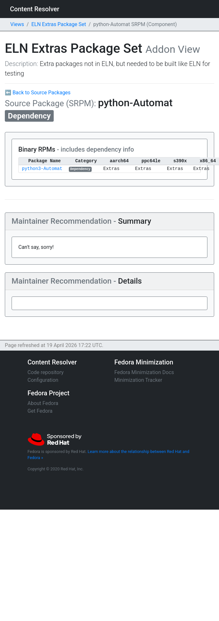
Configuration (43, 380)
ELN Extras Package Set (58, 24)
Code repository (46, 372)
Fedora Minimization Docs (144, 372)
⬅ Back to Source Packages (37, 92)
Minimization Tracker (138, 380)
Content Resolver (34, 9)
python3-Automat (42, 169)
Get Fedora (40, 411)
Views (17, 24)
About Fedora (43, 403)
